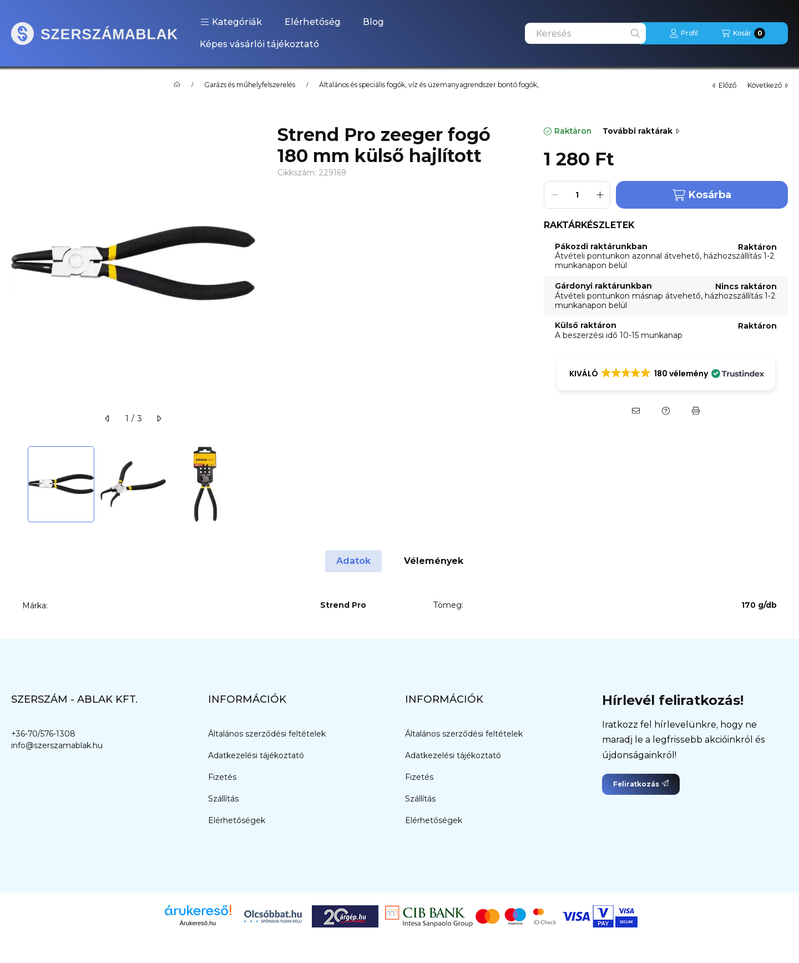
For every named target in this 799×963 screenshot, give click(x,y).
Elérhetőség (313, 22)
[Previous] (16, 484)
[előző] (108, 418)
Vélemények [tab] (433, 561)
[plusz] (599, 194)
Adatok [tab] (353, 561)
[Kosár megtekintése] (743, 33)
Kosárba (701, 195)
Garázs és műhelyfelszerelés (249, 85)
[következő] (159, 418)
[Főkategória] (177, 85)
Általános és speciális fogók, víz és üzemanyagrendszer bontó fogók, (429, 85)
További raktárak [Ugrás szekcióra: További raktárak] (641, 131)
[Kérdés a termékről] (665, 410)
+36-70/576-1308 (43, 734)
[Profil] (684, 33)
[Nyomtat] (695, 410)
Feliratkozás (641, 784)
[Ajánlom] (635, 410)
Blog (373, 22)
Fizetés (222, 777)
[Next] (249, 484)
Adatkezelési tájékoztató (256, 755)
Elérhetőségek (236, 820)
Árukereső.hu (198, 923)
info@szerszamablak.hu (57, 745)
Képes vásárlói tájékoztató (259, 44)
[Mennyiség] (577, 194)
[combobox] (585, 33)
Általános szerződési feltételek (267, 734)
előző (724, 85)
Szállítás (223, 799)
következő (767, 85)
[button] (231, 22)
